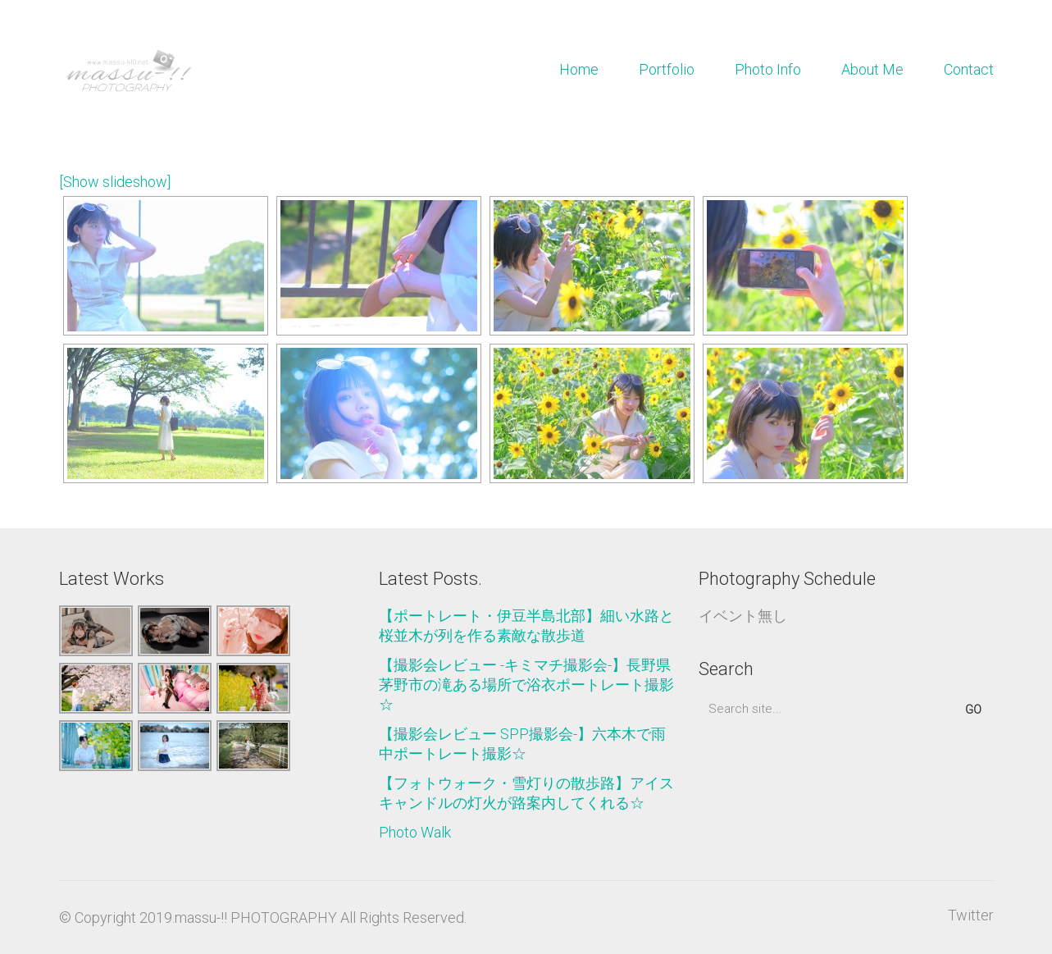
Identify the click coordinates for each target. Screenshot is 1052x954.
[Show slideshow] (115, 181)
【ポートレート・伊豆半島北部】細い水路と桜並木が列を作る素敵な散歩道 (526, 625)
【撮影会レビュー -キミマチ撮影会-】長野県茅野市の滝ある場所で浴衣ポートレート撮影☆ (526, 684)
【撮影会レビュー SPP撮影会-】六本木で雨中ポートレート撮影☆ (522, 743)
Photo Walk (415, 832)
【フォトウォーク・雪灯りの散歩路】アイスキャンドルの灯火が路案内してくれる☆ (526, 792)
